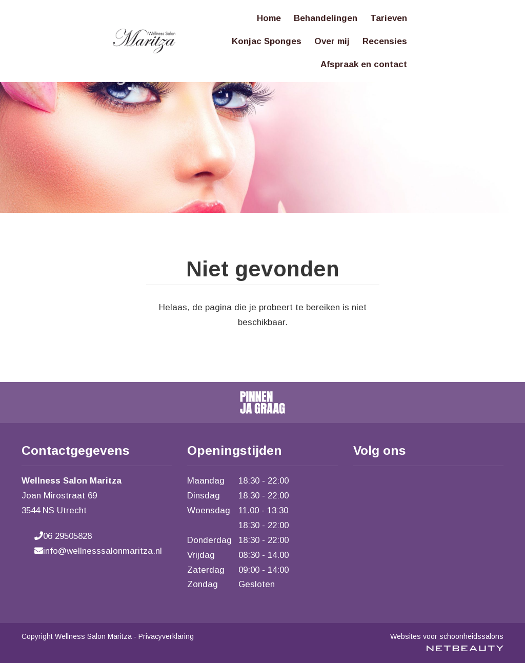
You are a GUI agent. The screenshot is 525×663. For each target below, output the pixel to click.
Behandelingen (325, 18)
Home (269, 18)
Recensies (384, 41)
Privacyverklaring (166, 636)
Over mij (332, 41)
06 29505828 (63, 536)
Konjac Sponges (266, 41)
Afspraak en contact (363, 64)
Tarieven (388, 18)
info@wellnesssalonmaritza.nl (98, 551)
